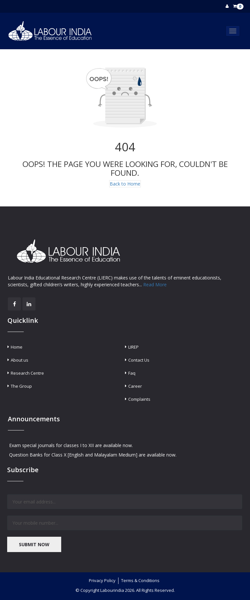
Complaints (139, 399)
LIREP (133, 347)
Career (135, 386)
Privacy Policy (102, 580)
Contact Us (138, 360)
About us (19, 360)
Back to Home (125, 184)
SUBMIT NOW (34, 544)
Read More (155, 284)
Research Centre (27, 373)
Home (16, 347)
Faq (131, 373)
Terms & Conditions (140, 580)
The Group (21, 386)
